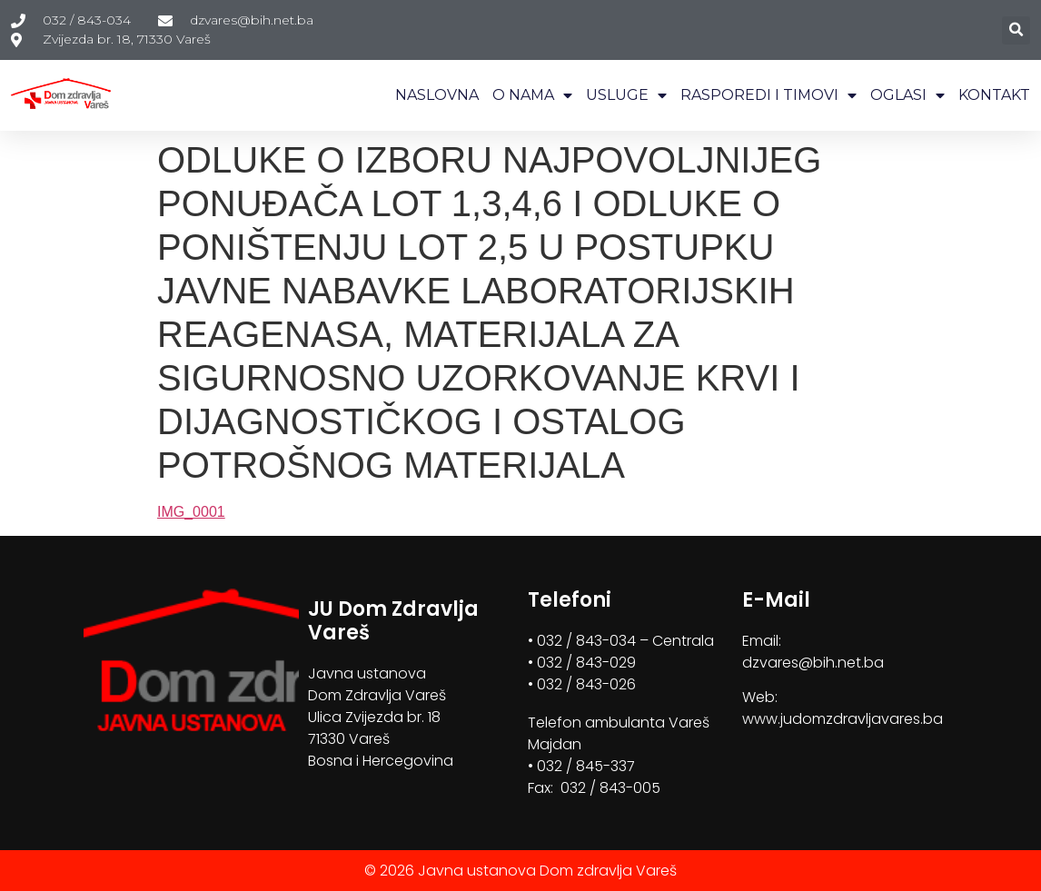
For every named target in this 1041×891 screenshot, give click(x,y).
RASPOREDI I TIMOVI (768, 95)
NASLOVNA (437, 95)
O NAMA (532, 95)
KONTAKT (994, 95)
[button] (1016, 30)
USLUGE (626, 95)
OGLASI (907, 95)
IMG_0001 (191, 512)
